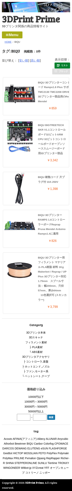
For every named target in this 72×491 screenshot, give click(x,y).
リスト (64, 65)
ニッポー (44, 472)
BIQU (30, 443)
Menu (13, 35)
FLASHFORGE (59, 448)
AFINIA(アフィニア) (24, 438)
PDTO (42, 453)
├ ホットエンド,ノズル (36, 366)
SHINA (10, 463)
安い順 (23, 60)
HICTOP (18, 453)
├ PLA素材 (35, 347)
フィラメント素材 (36, 342)
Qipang (41, 458)
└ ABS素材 (36, 351)
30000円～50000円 (36, 406)
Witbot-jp (26, 467)
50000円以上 (36, 411)
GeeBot (7, 453)
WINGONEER (11, 467)
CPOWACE (61, 443)
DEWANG (20, 448)
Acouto (8, 438)
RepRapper (53, 458)
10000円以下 (36, 396)
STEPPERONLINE (25, 463)
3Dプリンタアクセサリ (36, 356)
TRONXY (63, 463)
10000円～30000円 (36, 401)
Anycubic (62, 438)
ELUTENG (33, 448)
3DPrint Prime (31, 18)
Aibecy (41, 438)
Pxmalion (30, 458)
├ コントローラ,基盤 (36, 361)
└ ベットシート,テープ (36, 376)
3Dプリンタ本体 (36, 332)
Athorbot (9, 443)
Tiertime (52, 463)
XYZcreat (37, 467)
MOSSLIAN (31, 453)
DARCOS (8, 448)
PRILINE (19, 458)
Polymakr (63, 453)
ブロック (63, 71)
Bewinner (20, 443)
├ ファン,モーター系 (36, 371)
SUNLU (42, 463)
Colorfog (49, 443)
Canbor (38, 443)
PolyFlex (52, 453)
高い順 (35, 60)
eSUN (44, 448)
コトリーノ (32, 472)
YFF (46, 467)
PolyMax (8, 458)
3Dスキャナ (36, 337)
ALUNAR (51, 438)
